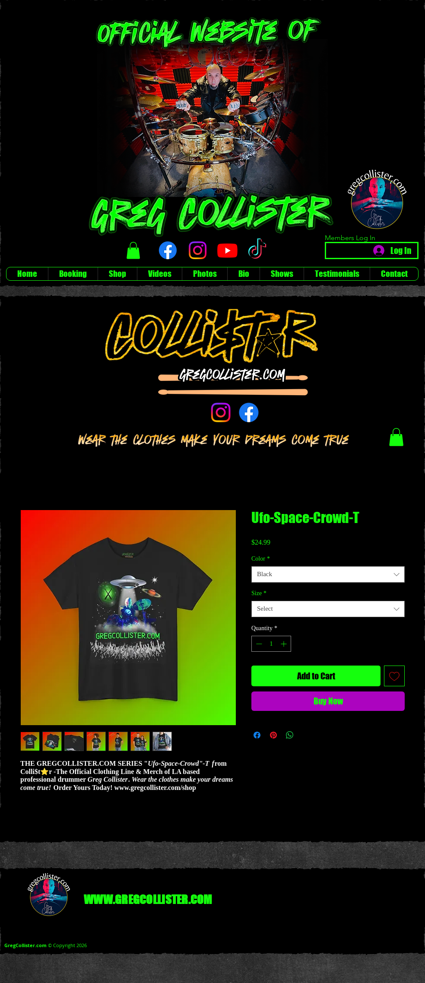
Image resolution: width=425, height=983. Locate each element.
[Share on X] (306, 735)
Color (260, 558)
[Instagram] (197, 250)
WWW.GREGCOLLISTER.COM (148, 899)
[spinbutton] (271, 643)
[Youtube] (227, 250)
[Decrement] (258, 643)
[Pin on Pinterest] (273, 735)
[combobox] (328, 574)
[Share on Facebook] (257, 735)
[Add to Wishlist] (394, 676)
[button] (133, 250)
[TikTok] (257, 250)
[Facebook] (168, 250)
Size (258, 593)
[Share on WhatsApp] (290, 735)
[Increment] (284, 643)
